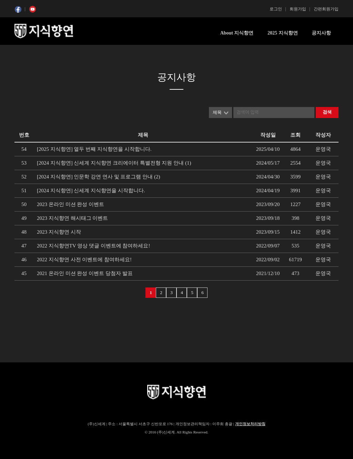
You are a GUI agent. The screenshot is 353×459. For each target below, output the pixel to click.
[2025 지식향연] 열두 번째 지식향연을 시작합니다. (94, 149)
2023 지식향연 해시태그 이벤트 (72, 218)
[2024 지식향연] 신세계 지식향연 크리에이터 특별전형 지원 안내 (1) (114, 163)
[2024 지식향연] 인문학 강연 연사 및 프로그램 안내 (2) (98, 176)
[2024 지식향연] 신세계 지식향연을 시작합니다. (91, 190)
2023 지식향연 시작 (59, 232)
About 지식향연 (237, 33)
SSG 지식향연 (43, 31)
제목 (217, 112)
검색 (327, 112)
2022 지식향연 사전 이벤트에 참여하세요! (84, 259)
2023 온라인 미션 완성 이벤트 (70, 204)
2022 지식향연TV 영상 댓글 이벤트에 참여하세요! (93, 245)
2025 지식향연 (283, 33)
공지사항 (321, 33)
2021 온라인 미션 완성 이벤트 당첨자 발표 (85, 273)
